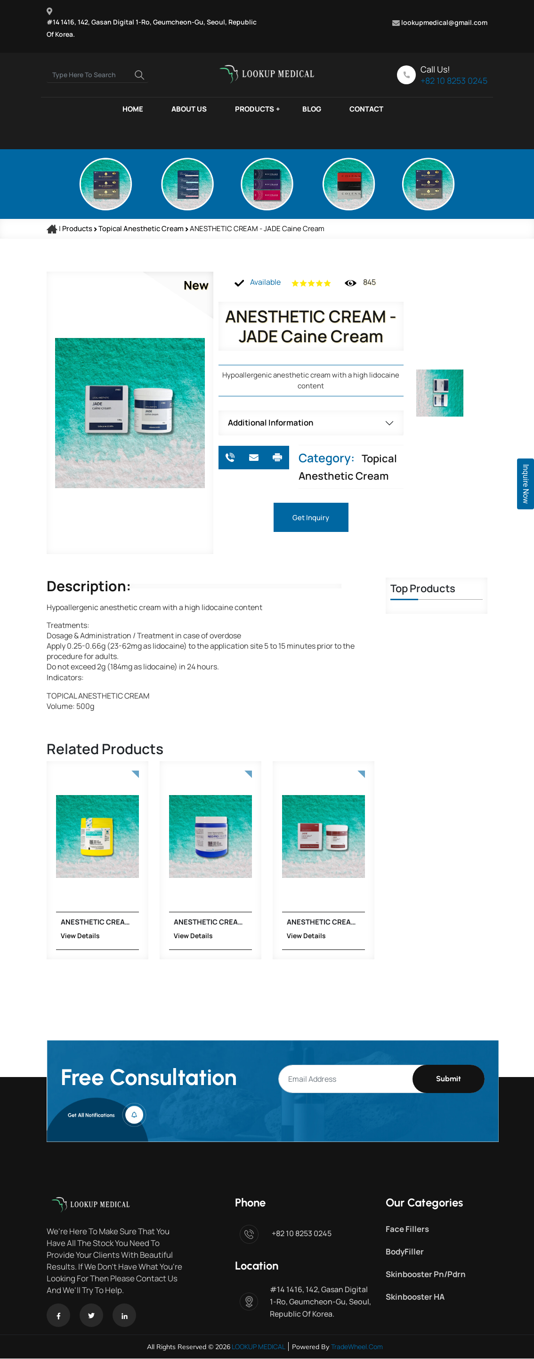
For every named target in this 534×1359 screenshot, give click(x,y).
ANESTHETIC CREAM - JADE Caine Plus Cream (287, 922)
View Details (45, 936)
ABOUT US (189, 109)
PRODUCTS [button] (254, 109)
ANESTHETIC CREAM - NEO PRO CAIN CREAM (174, 922)
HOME (132, 109)
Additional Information (270, 422)
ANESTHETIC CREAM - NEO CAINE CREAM (61, 922)
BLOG (311, 109)
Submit (448, 1079)
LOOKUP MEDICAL (257, 1347)
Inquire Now (525, 484)
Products (77, 228)
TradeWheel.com (357, 1347)
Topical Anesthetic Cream (141, 228)
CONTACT (366, 109)
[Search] (97, 75)
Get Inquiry (310, 518)
